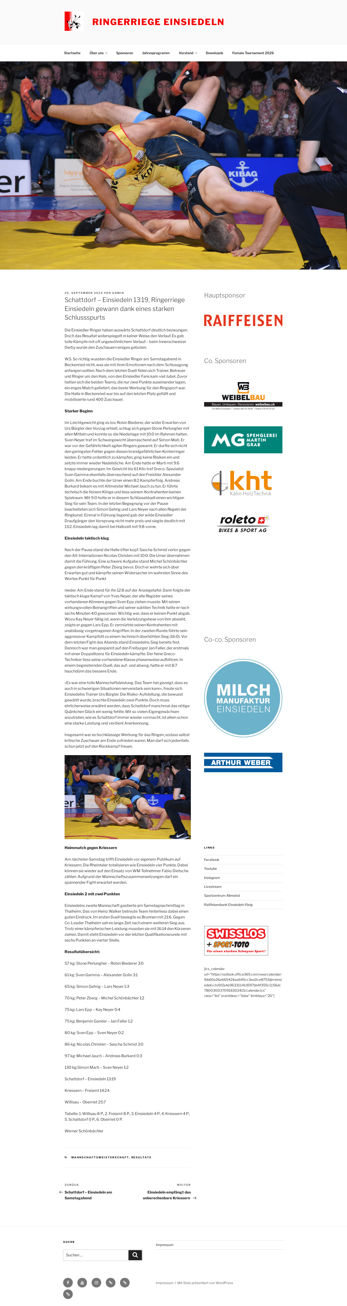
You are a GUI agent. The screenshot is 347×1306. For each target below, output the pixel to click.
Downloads (214, 53)
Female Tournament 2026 (253, 53)
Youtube (210, 868)
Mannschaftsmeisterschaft (100, 1157)
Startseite (72, 53)
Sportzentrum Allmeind (222, 895)
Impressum (165, 1245)
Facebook (211, 859)
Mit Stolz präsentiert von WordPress (205, 1283)
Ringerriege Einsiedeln (158, 22)
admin (118, 293)
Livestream (213, 886)
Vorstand (188, 53)
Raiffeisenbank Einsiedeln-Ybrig (228, 905)
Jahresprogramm (156, 53)
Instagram (212, 878)
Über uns (99, 53)
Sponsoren (124, 53)
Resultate (141, 1157)
